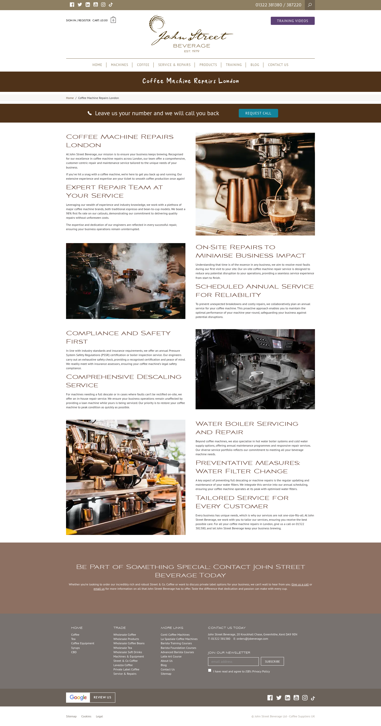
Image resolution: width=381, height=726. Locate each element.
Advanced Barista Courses (177, 652)
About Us (167, 661)
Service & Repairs (125, 674)
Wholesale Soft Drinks (128, 652)
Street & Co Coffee (126, 661)
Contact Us (168, 669)
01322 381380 (269, 5)
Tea (73, 639)
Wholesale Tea (123, 648)
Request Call (258, 113)
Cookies (86, 716)
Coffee (75, 634)
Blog (164, 665)
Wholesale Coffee (125, 634)
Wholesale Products (126, 639)
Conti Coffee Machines (175, 634)
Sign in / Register (78, 20)
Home (70, 98)
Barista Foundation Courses (178, 648)
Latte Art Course (171, 656)
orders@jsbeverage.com (252, 638)
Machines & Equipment (129, 656)
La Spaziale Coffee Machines (179, 639)
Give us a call (300, 584)
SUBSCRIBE (272, 661)
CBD (74, 652)
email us (99, 588)
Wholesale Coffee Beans (129, 643)
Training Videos (293, 21)
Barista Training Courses (176, 643)
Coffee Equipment (82, 643)
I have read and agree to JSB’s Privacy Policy (241, 671)
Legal (99, 716)
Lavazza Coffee (123, 665)
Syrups (75, 648)
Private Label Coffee (126, 669)
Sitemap (166, 674)
